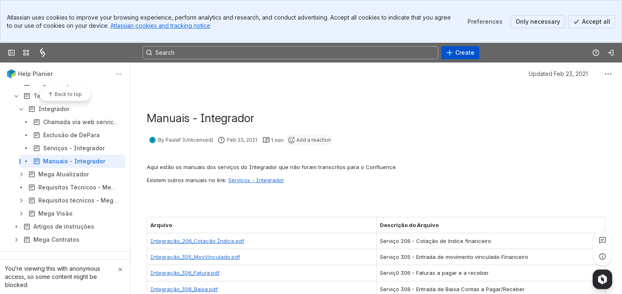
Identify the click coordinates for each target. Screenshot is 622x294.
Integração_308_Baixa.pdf (184, 289)
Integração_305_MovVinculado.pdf (195, 257)
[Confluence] (42, 52)
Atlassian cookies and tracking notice (160, 25)
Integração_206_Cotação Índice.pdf (197, 241)
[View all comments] (602, 240)
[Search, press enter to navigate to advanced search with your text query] (290, 52)
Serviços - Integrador (256, 180)
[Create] (460, 52)
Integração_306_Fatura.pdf (185, 273)
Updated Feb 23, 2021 (558, 73)
